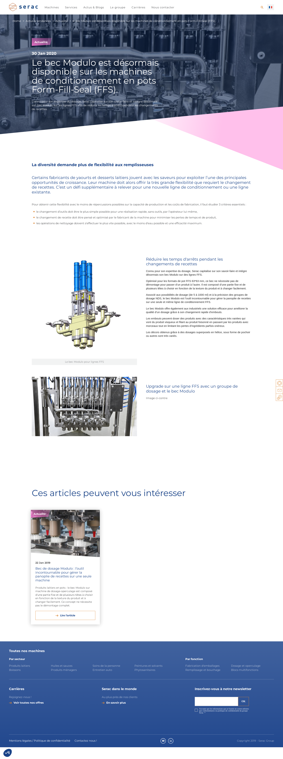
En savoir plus (116, 714)
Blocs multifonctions (244, 681)
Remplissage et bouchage (202, 681)
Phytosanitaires (144, 681)
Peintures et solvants (148, 677)
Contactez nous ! (86, 752)
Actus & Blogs (93, 7)
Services (71, 7)
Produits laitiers (19, 677)
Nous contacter (162, 7)
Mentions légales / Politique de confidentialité (39, 752)
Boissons (15, 681)
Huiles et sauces (62, 677)
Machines (52, 7)
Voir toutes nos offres (29, 714)
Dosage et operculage (245, 677)
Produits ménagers (64, 681)
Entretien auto (102, 681)
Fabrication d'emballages (202, 677)
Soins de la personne (106, 677)
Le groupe (117, 7)
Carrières (138, 7)
